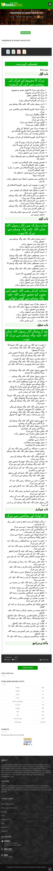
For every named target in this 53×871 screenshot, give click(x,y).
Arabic (18, 694)
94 (43, 691)
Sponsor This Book (27, 667)
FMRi (2, 823)
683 (43, 687)
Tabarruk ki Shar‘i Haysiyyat (24, 17)
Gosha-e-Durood (5, 819)
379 (43, 715)
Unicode (17, 705)
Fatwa (3, 815)
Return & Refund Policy (7, 804)
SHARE (7, 660)
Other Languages (18, 701)
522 (43, 698)
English (18, 691)
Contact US (4, 831)
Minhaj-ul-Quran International (9, 808)
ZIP (18, 715)
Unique (18, 687)
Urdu (17, 698)
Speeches (4, 812)
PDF (18, 712)
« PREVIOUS (8, 657)
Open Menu (50, 4)
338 (43, 712)
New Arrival (7, 673)
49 (43, 694)
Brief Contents (26, 32)
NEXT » (16, 657)
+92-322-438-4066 (8, 851)
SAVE (14, 660)
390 (43, 708)
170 (43, 705)
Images (18, 708)
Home (12, 17)
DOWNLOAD (44, 660)
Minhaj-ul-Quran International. (26, 867)
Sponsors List (5, 827)
